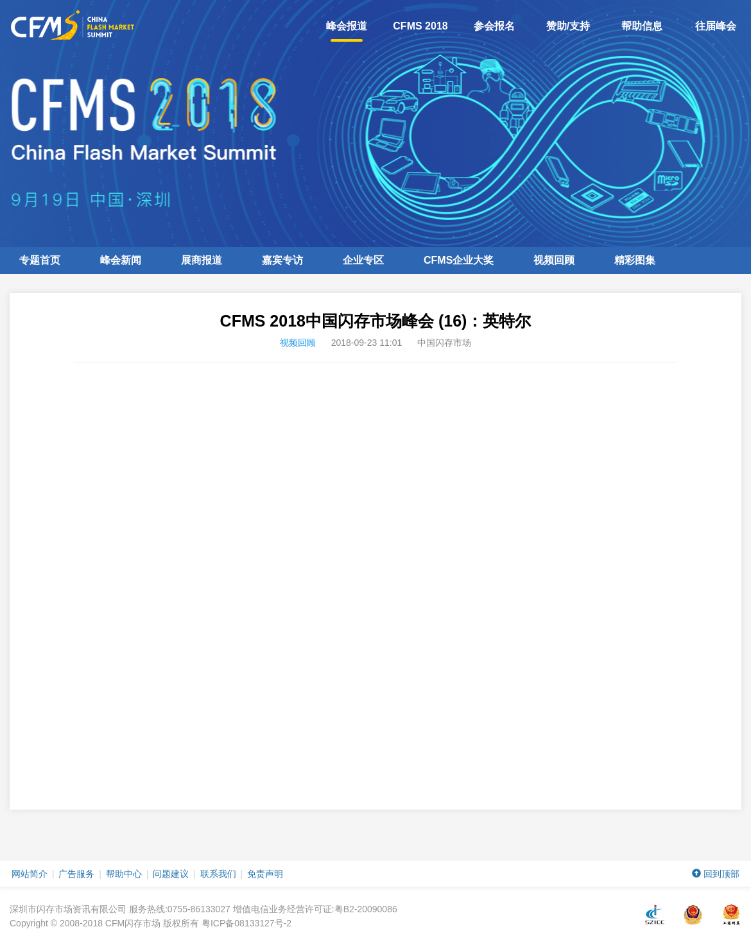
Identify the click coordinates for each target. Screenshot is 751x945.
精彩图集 (634, 260)
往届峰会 (715, 26)
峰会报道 (346, 31)
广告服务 (76, 874)
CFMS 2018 (420, 26)
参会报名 (494, 26)
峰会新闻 (120, 260)
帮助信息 (641, 26)
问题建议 (171, 874)
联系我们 (218, 874)
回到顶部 (715, 874)
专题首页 (39, 260)
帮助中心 (124, 874)
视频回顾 (553, 260)
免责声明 (265, 874)
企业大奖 (459, 260)
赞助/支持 (568, 26)
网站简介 (29, 874)
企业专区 (363, 260)
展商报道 (201, 260)
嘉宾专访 (282, 260)
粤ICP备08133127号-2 (246, 923)
